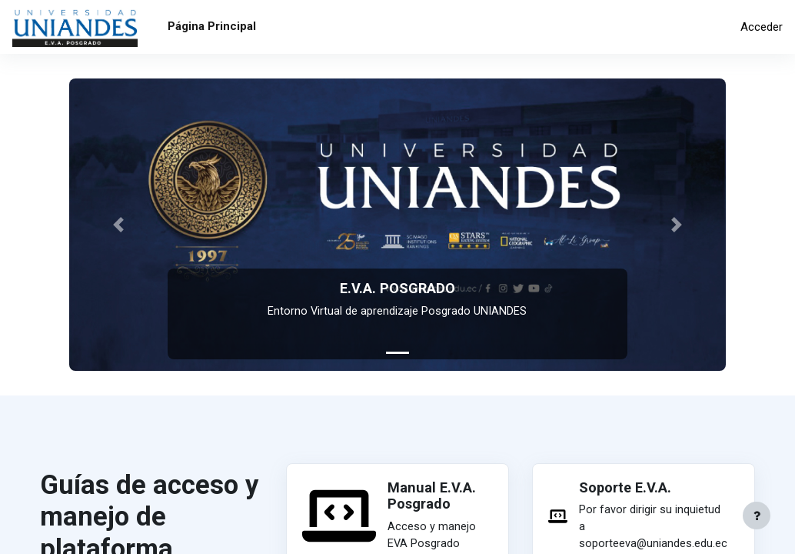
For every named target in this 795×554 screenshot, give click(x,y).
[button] (118, 224)
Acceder (761, 27)
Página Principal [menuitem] (212, 26)
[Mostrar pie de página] (756, 515)
